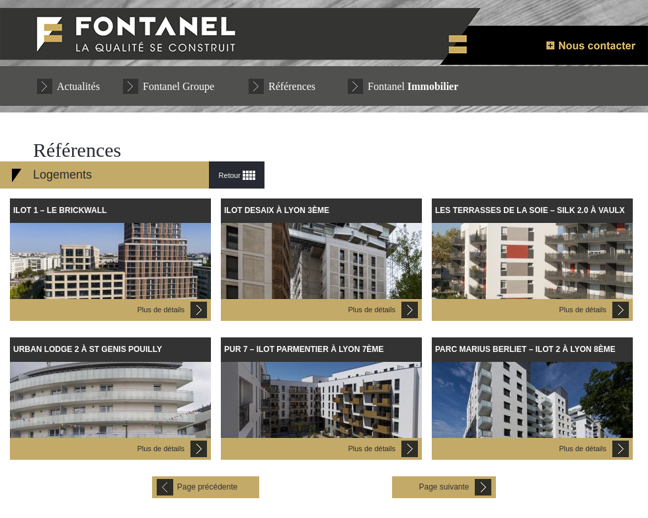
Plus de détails (160, 310)
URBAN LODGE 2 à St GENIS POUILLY (87, 349)
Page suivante (444, 487)
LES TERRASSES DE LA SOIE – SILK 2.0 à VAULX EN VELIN (530, 214)
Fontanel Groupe (178, 86)
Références (291, 86)
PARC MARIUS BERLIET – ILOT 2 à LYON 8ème (525, 349)
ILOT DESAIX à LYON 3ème (276, 210)
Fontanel (413, 86)
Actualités (78, 86)
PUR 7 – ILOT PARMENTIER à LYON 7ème (304, 349)
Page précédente (207, 487)
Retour (230, 175)
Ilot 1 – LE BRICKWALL (59, 210)
